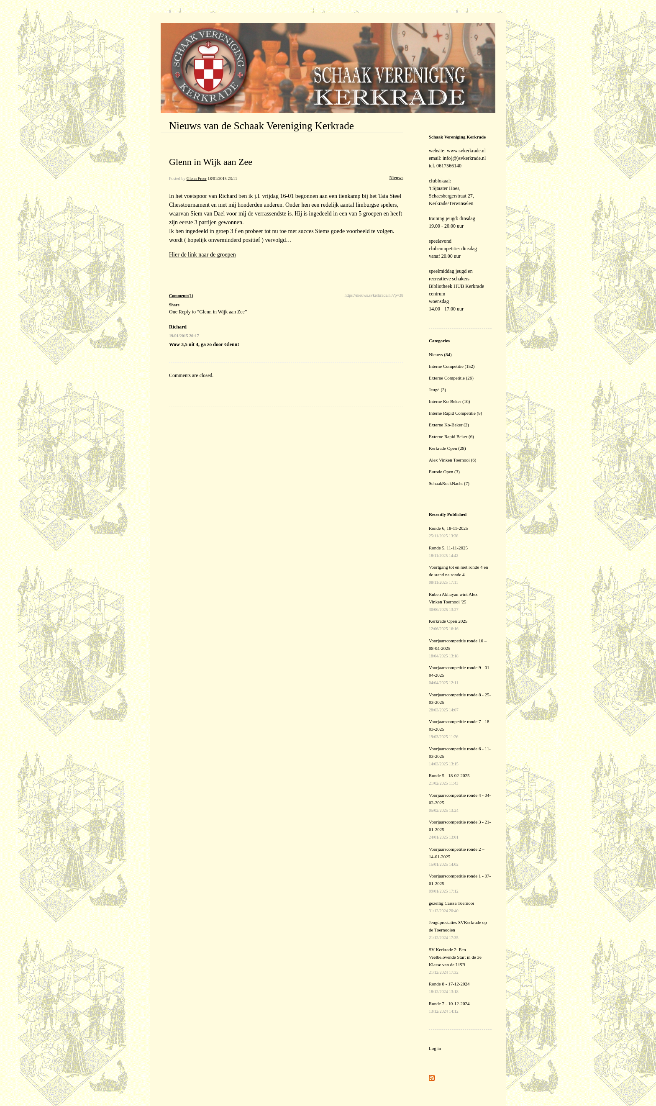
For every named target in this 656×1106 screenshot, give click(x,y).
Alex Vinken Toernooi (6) (452, 459)
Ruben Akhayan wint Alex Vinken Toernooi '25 (453, 602)
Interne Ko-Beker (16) (449, 401)
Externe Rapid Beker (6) (451, 436)
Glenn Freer (197, 178)
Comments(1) (181, 295)
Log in (435, 1048)
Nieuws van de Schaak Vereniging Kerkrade (261, 125)
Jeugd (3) (437, 389)
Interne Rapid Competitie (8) (455, 413)
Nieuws (396, 177)
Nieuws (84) (440, 354)
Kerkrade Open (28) (447, 448)
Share (174, 305)
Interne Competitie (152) (451, 366)
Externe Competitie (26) (451, 377)
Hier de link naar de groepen (202, 254)
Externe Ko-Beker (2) (449, 424)
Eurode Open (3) (444, 471)
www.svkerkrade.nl (466, 151)
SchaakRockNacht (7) (449, 483)
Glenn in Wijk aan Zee (210, 162)
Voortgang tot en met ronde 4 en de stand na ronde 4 (458, 575)
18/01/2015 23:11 (222, 178)
